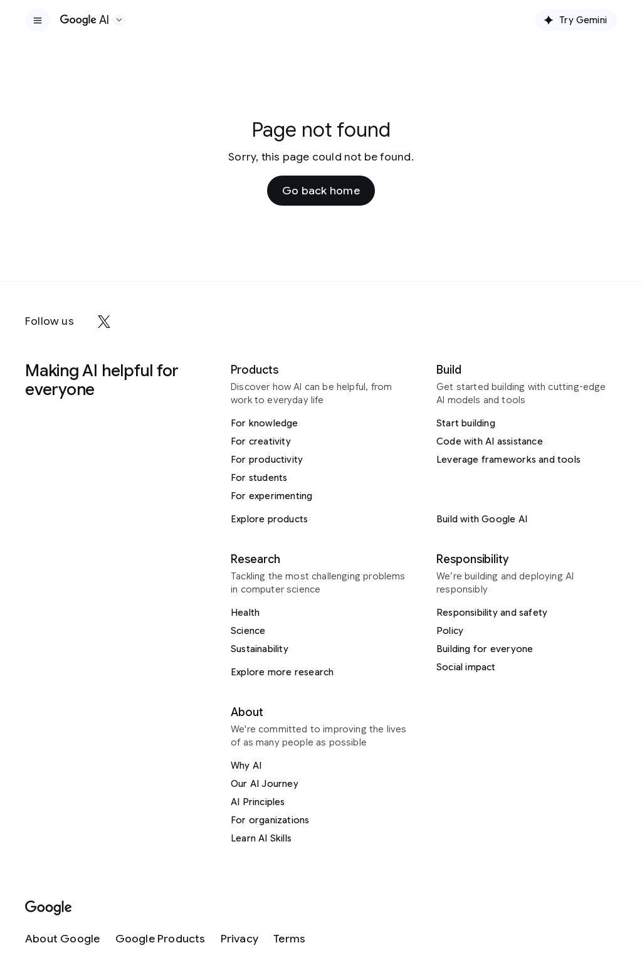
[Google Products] (160, 939)
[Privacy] (239, 939)
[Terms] (289, 939)
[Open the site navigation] (37, 20)
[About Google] (62, 939)
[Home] (84, 20)
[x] (104, 322)
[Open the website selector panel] (119, 20)
